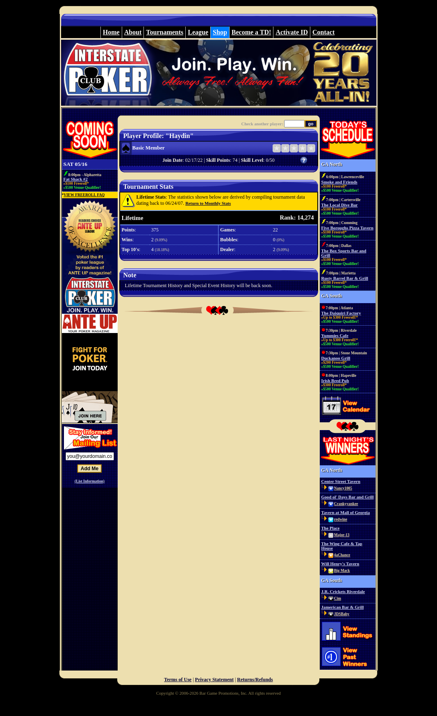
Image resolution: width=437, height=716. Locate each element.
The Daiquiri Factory (341, 313)
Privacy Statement (214, 679)
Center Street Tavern (341, 481)
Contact (323, 32)
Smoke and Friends (339, 182)
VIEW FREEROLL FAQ (84, 195)
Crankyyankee (346, 504)
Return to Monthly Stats (208, 203)
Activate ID (291, 32)
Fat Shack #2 (76, 179)
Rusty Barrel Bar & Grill (344, 278)
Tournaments (164, 32)
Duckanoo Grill (336, 358)
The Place (330, 528)
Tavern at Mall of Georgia (345, 512)
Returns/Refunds (255, 679)
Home (111, 32)
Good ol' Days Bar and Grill (347, 497)
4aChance (342, 555)
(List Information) (90, 481)
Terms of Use (177, 679)
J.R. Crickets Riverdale (343, 591)
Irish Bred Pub (335, 380)
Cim (337, 598)
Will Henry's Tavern (340, 564)
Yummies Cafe (334, 335)
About (133, 32)
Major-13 (341, 535)
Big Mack (342, 571)
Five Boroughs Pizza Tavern (347, 228)
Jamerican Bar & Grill (342, 607)
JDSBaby (341, 614)
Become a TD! (251, 32)
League (198, 32)
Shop (220, 32)
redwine (340, 519)
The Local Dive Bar (339, 205)
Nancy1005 (343, 488)
